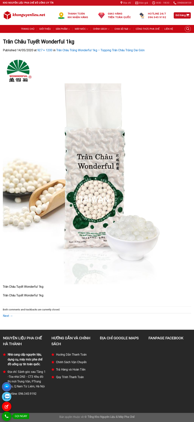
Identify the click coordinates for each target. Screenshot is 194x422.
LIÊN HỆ (168, 28)
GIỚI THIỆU (45, 28)
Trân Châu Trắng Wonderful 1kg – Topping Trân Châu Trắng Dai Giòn (100, 50)
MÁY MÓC (81, 29)
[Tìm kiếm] (188, 29)
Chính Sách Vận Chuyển (71, 362)
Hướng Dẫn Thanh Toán (71, 354)
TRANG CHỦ (27, 28)
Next (8, 316)
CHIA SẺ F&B (122, 29)
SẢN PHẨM (63, 29)
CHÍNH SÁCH (101, 29)
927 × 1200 (44, 50)
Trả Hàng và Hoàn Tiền (70, 369)
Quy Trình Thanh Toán (70, 377)
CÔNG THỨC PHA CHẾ (148, 28)
